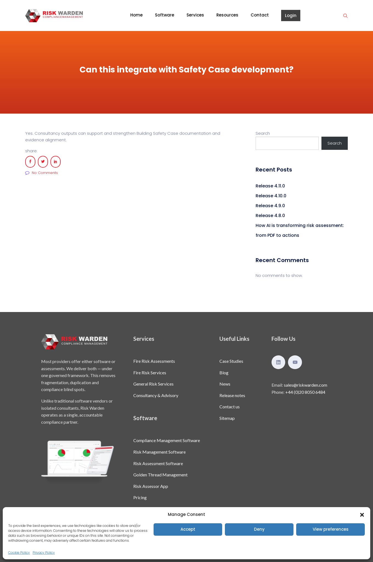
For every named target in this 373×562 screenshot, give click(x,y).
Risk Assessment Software (158, 463)
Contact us (229, 406)
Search (263, 133)
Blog (223, 372)
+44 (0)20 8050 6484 (305, 392)
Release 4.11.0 (270, 186)
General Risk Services (153, 383)
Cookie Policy (19, 552)
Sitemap (227, 418)
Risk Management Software (159, 451)
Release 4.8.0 (270, 215)
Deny (259, 529)
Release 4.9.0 (270, 206)
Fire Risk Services (149, 372)
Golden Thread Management (160, 474)
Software (164, 15)
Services (195, 15)
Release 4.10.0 (271, 196)
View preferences (331, 529)
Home (136, 15)
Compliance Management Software (166, 440)
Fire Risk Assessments (154, 361)
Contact (260, 15)
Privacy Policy (44, 552)
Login (290, 15)
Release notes (232, 395)
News (224, 383)
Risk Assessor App (150, 486)
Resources (227, 15)
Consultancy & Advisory (155, 395)
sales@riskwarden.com (305, 384)
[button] (362, 514)
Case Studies (231, 361)
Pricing (140, 497)
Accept (187, 529)
